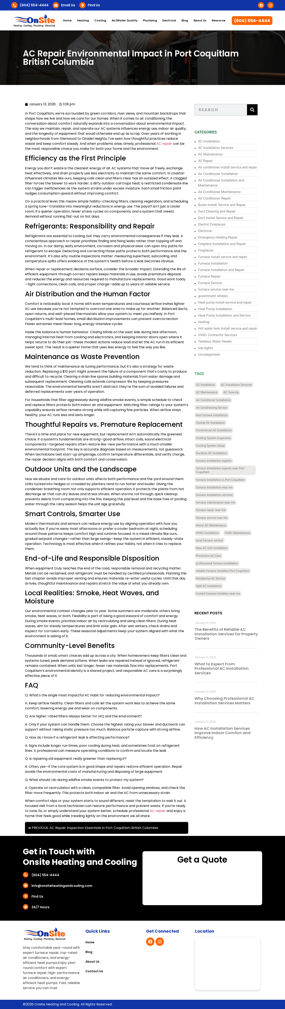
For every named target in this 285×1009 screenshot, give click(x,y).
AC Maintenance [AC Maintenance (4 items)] (206, 392)
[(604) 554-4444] (14, 5)
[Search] (252, 109)
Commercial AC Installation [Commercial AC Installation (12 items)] (214, 430)
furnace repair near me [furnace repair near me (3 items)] (211, 510)
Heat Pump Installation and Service (224, 315)
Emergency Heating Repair (218, 237)
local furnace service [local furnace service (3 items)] (209, 540)
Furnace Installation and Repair (221, 270)
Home (67, 20)
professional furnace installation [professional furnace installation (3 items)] (217, 563)
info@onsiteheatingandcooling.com (61, 886)
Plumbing (150, 20)
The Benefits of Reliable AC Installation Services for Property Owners (226, 634)
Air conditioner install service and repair (227, 167)
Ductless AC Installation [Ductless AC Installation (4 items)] (211, 453)
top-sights (205, 348)
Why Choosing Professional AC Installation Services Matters (224, 701)
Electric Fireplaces (211, 224)
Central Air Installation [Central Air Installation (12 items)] (210, 422)
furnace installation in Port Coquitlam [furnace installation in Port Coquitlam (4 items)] (220, 480)
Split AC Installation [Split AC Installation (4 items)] (209, 586)
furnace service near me (216, 289)
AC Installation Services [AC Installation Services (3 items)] (236, 384)
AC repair (164, 143)
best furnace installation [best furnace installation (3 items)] (211, 415)
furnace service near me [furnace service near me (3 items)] (211, 518)
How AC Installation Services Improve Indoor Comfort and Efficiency (223, 733)
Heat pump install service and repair (225, 302)
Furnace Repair (209, 276)
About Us (199, 20)
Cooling (100, 20)
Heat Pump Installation (215, 309)
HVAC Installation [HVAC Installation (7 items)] (207, 533)
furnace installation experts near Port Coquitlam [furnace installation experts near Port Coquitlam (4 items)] (220, 470)
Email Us (68, 5)
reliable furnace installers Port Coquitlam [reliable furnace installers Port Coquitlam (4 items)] (222, 571)
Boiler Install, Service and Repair (222, 205)
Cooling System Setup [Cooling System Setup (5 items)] (210, 445)
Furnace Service (210, 283)
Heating (83, 20)
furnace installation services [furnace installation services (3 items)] (214, 495)
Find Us (94, 5)
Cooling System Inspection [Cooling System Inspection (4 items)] (213, 438)
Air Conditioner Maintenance (219, 192)
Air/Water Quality (124, 20)
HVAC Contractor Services (217, 335)
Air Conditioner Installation (218, 174)
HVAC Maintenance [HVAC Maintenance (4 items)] (237, 533)
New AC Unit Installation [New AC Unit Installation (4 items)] (211, 548)
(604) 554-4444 (34, 5)
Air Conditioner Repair (214, 198)
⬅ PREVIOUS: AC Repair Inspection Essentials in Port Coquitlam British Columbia (93, 827)
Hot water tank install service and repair (227, 328)
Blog (185, 20)
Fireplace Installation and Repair (222, 244)
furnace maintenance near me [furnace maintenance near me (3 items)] (215, 502)
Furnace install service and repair (222, 257)
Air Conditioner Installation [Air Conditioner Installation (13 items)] (213, 400)
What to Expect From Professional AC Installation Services (222, 668)
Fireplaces (205, 250)
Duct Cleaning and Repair (217, 211)
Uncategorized (209, 354)
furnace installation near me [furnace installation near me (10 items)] (214, 487)
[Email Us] (56, 5)
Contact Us (94, 971)
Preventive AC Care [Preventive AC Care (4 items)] (208, 555)
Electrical (169, 20)
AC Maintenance (210, 154)
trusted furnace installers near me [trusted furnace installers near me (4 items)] (218, 593)
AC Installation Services (215, 148)
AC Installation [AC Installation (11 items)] (205, 384)
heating (203, 322)
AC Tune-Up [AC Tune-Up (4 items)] (231, 392)
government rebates (213, 296)
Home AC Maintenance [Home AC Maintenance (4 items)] (211, 525)
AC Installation (209, 141)
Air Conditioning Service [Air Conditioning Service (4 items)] (211, 407)
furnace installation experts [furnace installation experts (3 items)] (214, 460)
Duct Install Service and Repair (220, 218)
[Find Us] (82, 5)
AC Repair (205, 161)
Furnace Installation (212, 263)
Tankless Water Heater (215, 341)
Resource (218, 20)
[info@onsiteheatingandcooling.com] (25, 885)
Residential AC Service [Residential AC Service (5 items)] (210, 578)
